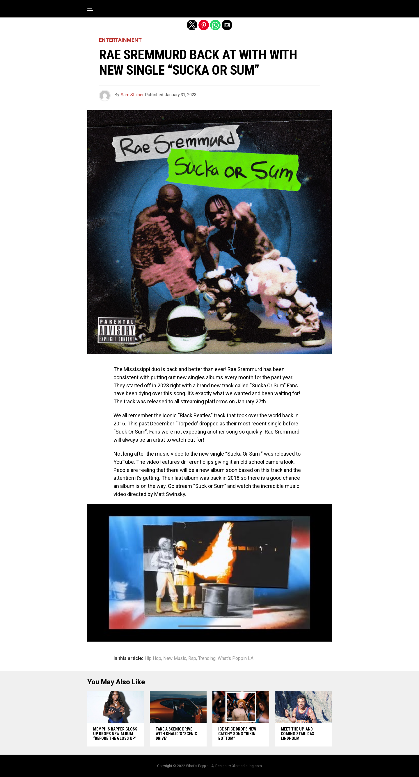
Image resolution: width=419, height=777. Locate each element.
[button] (90, 9)
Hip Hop (153, 658)
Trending (207, 658)
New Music (174, 658)
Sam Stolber (132, 94)
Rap (192, 658)
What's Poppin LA (235, 658)
